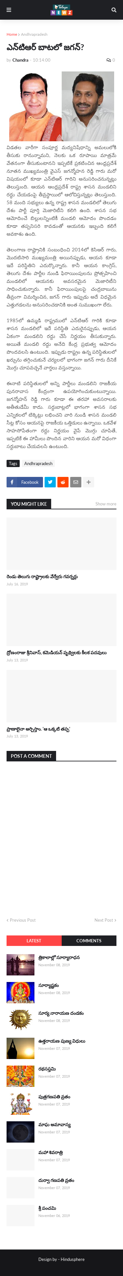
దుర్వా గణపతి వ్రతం (56, 1180)
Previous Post (23, 920)
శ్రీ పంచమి (47, 1208)
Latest (34, 940)
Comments (88, 940)
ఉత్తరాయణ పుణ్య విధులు (61, 1041)
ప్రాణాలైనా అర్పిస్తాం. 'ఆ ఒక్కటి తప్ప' (38, 729)
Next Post (103, 920)
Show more (105, 503)
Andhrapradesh (34, 34)
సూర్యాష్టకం (48, 985)
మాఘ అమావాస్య (54, 1124)
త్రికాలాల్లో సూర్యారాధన (59, 957)
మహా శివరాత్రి (50, 1152)
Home (12, 34)
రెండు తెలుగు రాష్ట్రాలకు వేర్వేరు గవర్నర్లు (42, 576)
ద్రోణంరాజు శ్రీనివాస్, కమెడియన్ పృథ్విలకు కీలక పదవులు (57, 652)
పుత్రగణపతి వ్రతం (54, 1096)
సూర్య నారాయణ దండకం (61, 1013)
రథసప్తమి (47, 1068)
